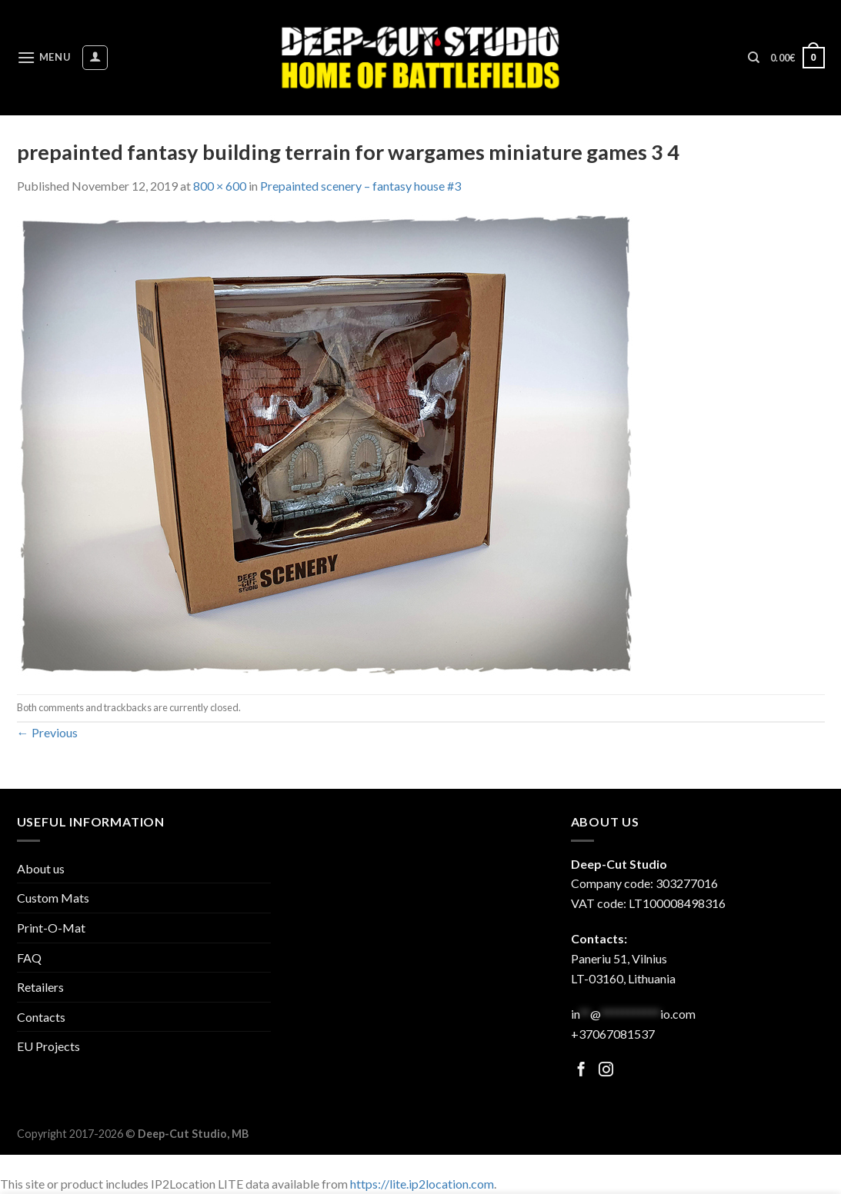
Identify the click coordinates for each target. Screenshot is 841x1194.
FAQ (29, 957)
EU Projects (48, 1046)
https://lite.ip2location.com (422, 1183)
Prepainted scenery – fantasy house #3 (360, 185)
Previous (47, 732)
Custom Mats (53, 897)
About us (41, 868)
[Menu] (44, 57)
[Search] (753, 57)
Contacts (41, 1016)
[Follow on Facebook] (581, 1071)
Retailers (40, 986)
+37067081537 (613, 1033)
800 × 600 (219, 185)
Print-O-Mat (51, 927)
